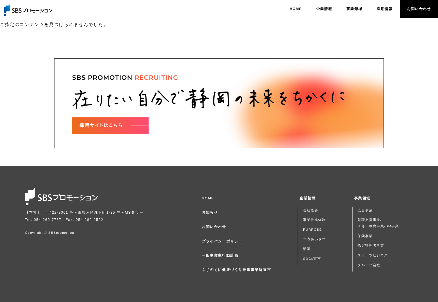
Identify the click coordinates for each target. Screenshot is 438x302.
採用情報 (384, 9)
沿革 (307, 249)
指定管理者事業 (371, 245)
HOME (296, 9)
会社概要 (310, 210)
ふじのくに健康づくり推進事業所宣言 (236, 270)
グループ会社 (369, 265)
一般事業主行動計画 (220, 255)
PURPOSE (312, 229)
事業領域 (354, 9)
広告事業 (365, 210)
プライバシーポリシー (222, 241)
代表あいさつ (314, 239)
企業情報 (324, 9)
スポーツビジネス (373, 255)
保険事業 (365, 236)
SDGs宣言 (312, 258)
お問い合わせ (419, 9)
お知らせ (210, 212)
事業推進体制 (314, 219)
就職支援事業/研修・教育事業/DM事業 (378, 223)
